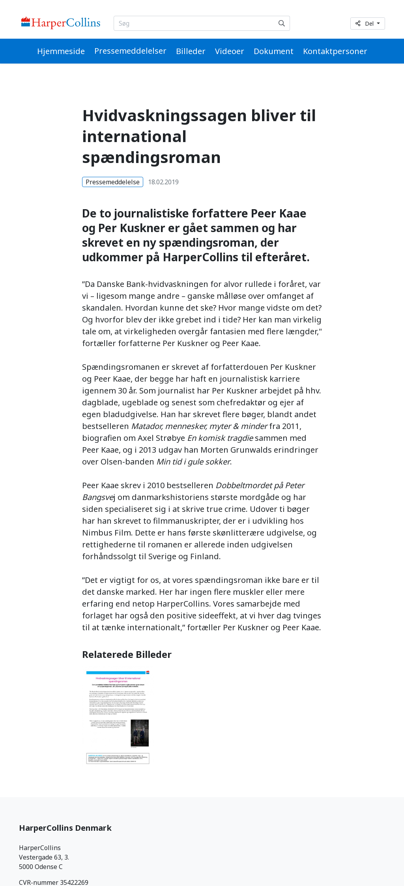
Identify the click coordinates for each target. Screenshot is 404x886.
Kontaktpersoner (335, 51)
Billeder (191, 51)
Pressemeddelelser (130, 50)
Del (365, 23)
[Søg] (282, 23)
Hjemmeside (61, 51)
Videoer (229, 51)
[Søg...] (194, 23)
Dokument (274, 51)
